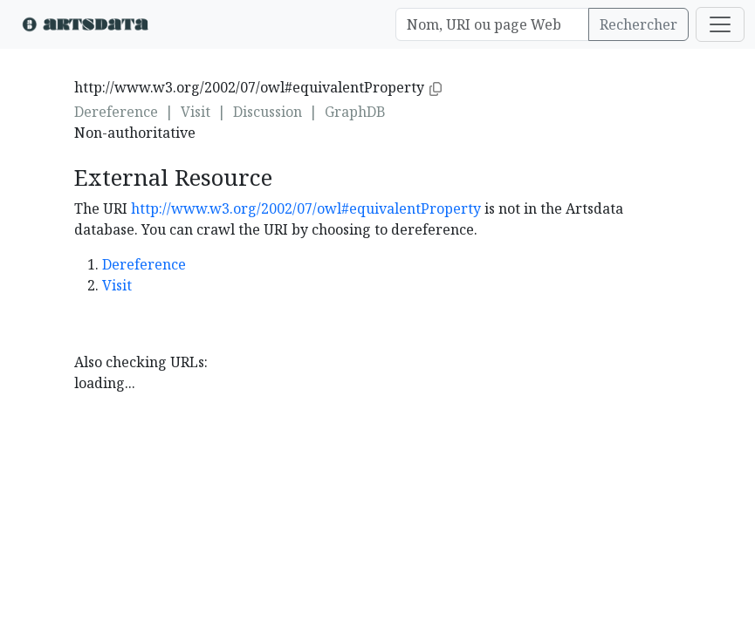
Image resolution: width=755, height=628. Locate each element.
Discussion (267, 111)
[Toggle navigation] (720, 24)
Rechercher (638, 24)
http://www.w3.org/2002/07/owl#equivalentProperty (306, 208)
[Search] (492, 24)
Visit (195, 111)
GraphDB (355, 111)
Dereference (116, 111)
